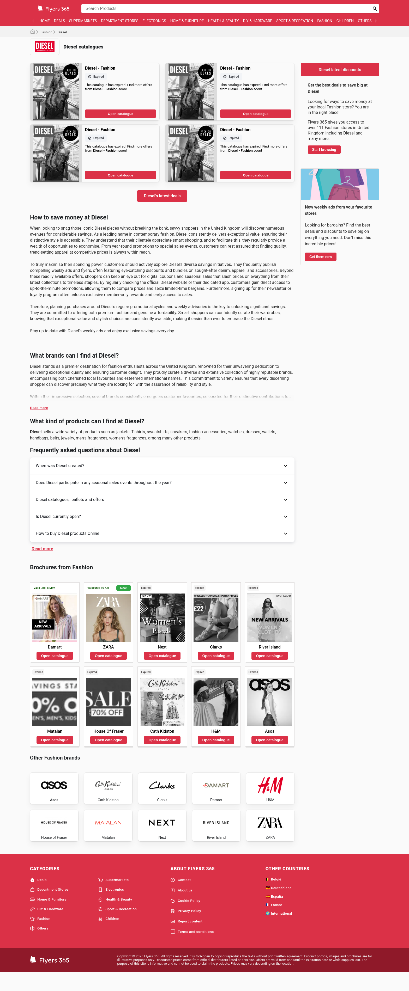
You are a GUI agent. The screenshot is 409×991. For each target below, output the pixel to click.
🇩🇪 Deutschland (279, 905)
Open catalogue (120, 114)
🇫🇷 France (274, 922)
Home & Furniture (187, 21)
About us (181, 908)
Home (44, 21)
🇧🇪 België (273, 897)
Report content (186, 939)
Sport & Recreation (294, 21)
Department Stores (119, 21)
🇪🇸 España (274, 914)
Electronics (154, 21)
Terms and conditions (192, 949)
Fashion (324, 21)
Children (345, 21)
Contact (180, 897)
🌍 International (279, 931)
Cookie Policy (185, 918)
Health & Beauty (223, 21)
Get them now (320, 257)
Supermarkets (83, 21)
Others (365, 21)
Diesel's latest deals (162, 195)
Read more (39, 408)
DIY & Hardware (257, 21)
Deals (59, 21)
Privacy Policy (185, 928)
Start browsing (324, 150)
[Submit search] (375, 8)
